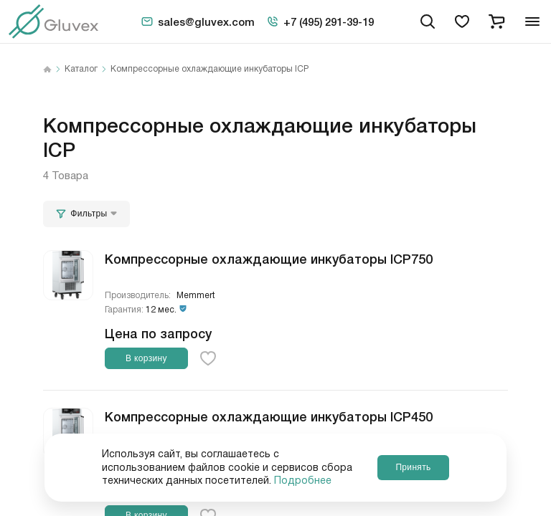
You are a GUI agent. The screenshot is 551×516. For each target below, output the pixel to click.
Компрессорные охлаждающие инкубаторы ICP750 (269, 258)
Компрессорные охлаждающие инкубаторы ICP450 (269, 415)
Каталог (81, 69)
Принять (412, 467)
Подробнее (302, 481)
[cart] (496, 21)
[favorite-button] (208, 358)
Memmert (195, 295)
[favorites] (462, 21)
